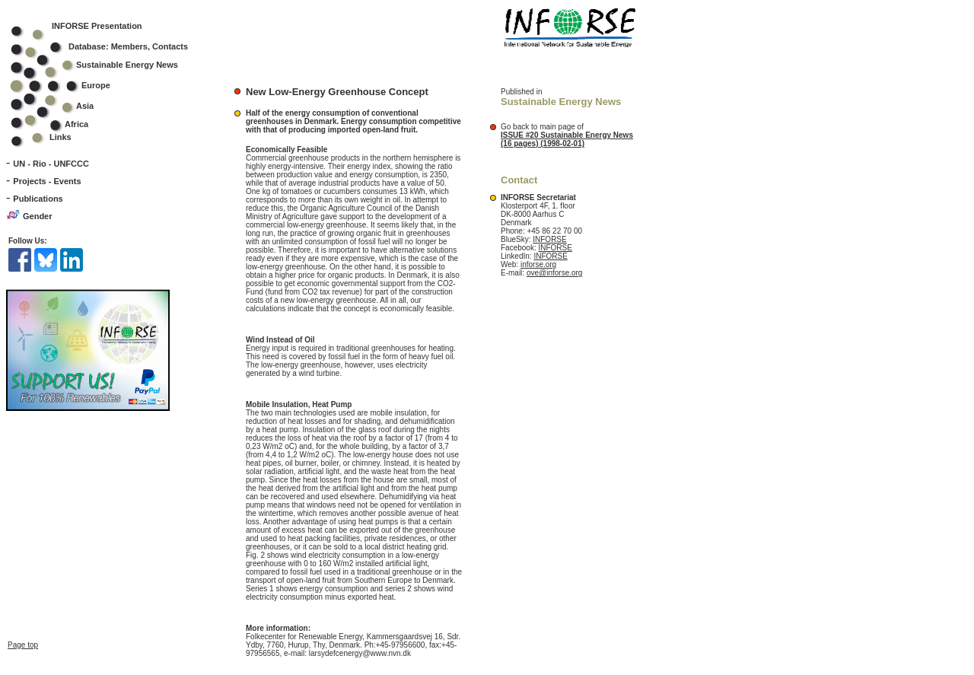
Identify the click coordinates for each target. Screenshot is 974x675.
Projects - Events (47, 181)
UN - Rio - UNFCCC (51, 163)
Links (60, 137)
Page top (23, 637)
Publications (37, 198)
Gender (38, 216)
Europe (70, 85)
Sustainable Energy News (104, 64)
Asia (62, 105)
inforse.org (538, 264)
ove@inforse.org (555, 273)
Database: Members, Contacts (109, 46)
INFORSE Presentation (97, 25)
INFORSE (549, 239)
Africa (76, 124)
